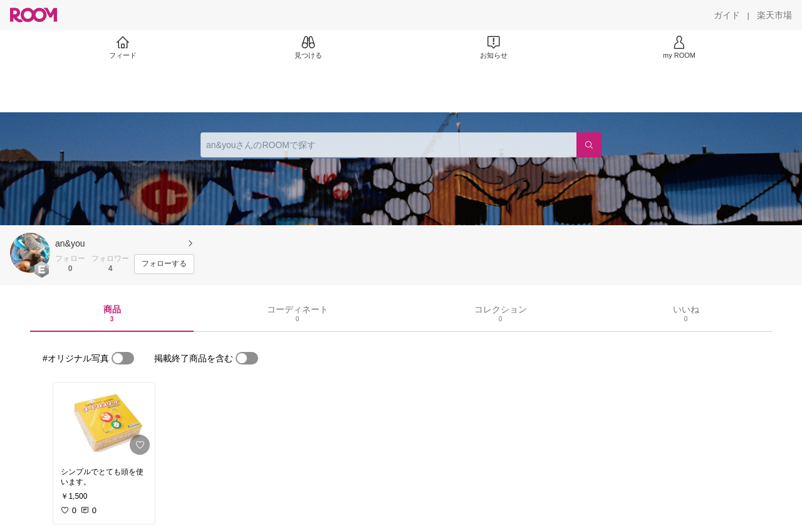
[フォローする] (164, 264)
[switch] (123, 358)
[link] (104, 421)
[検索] (589, 144)
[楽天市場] (774, 15)
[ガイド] (727, 15)
